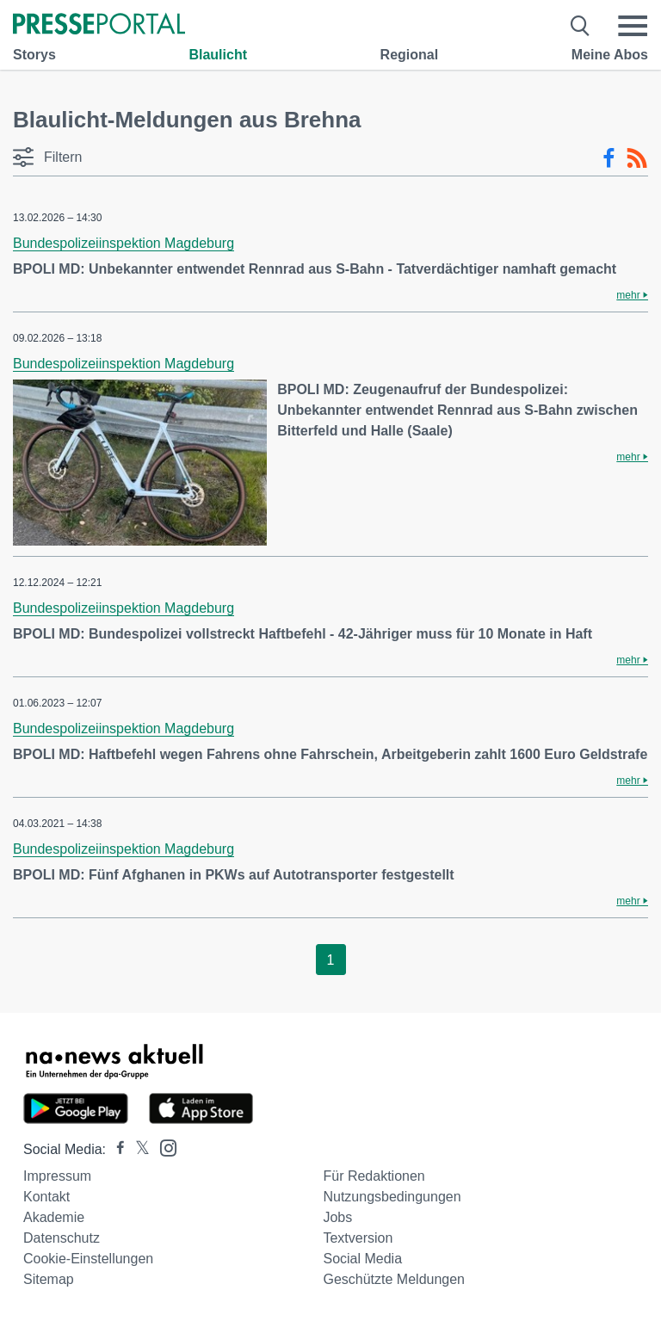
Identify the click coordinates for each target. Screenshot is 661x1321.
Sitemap (48, 1279)
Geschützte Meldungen (394, 1279)
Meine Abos (609, 54)
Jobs (337, 1217)
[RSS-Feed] (637, 158)
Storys (34, 54)
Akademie (53, 1217)
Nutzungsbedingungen (391, 1196)
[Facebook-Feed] (608, 158)
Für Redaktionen (373, 1176)
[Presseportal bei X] (137, 1149)
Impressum (57, 1176)
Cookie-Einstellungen (88, 1258)
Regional (409, 54)
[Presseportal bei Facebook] (115, 1149)
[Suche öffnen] (580, 26)
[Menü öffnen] (632, 26)
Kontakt (46, 1196)
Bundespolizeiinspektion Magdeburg (123, 243)
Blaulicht (217, 54)
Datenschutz (61, 1238)
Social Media (362, 1258)
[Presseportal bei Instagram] (163, 1146)
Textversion (357, 1238)
